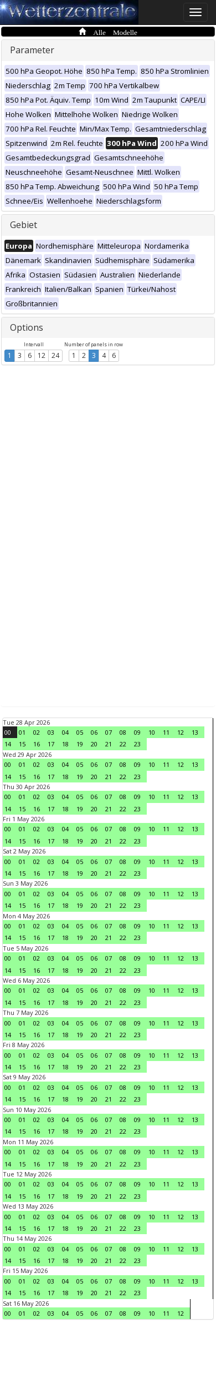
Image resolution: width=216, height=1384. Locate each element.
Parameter (32, 50)
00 (7, 732)
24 (55, 355)
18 (65, 744)
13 (195, 732)
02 (36, 732)
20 (94, 744)
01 (22, 732)
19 (79, 744)
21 (108, 744)
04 (65, 732)
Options (26, 327)
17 (51, 744)
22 (123, 744)
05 (79, 732)
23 (137, 744)
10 (151, 732)
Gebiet (23, 225)
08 (123, 732)
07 (108, 732)
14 (7, 744)
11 (166, 732)
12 (41, 355)
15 (22, 744)
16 (36, 744)
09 (137, 732)
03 (51, 732)
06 (94, 732)
